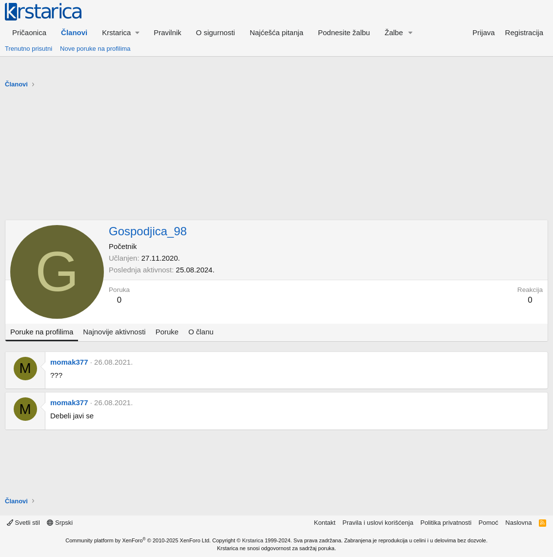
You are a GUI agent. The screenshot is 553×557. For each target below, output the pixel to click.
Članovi (74, 32)
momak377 (69, 362)
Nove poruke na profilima (95, 48)
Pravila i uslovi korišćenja (377, 522)
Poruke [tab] (167, 332)
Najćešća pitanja (276, 32)
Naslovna (518, 522)
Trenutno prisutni (28, 48)
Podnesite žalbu (344, 32)
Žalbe (394, 32)
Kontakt (325, 522)
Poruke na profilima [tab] (41, 332)
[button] (120, 32)
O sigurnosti (215, 32)
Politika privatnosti (446, 522)
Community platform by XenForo (138, 540)
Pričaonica (29, 32)
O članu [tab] (201, 332)
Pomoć (488, 522)
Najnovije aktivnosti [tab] (114, 332)
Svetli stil (23, 522)
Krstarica (252, 540)
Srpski (60, 522)
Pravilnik (167, 32)
